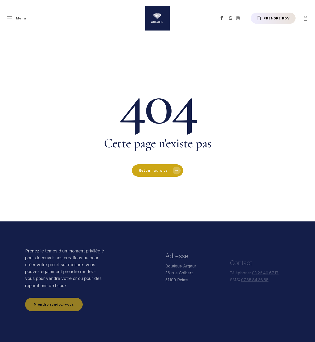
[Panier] (305, 18)
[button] (16, 18)
